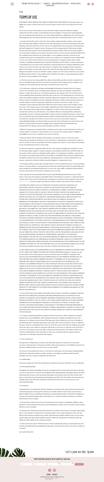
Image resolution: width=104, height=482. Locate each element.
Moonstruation (60, 3)
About (46, 3)
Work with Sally (31, 3)
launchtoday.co (56, 478)
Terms (48, 475)
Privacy (55, 475)
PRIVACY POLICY (24, 181)
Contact (50, 5)
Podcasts (76, 3)
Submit (79, 464)
